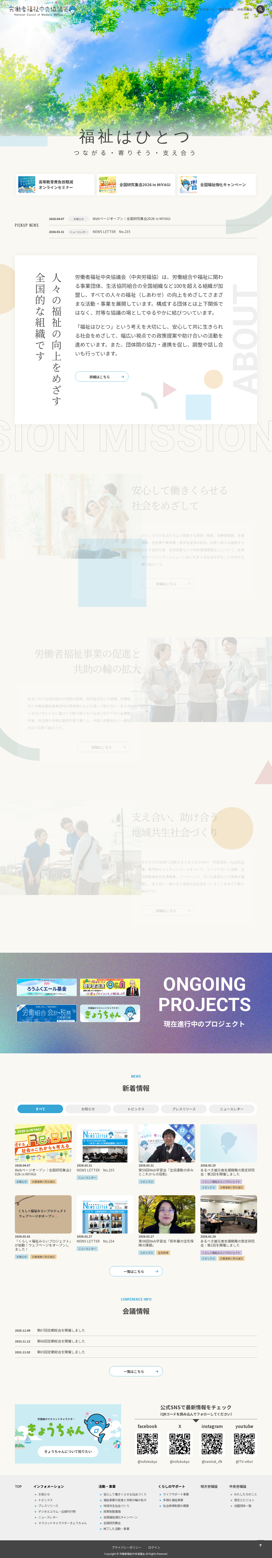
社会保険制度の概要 (176, 1506)
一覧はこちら (134, 1271)
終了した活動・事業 (116, 1529)
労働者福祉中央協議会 (132, 1553)
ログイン (154, 1547)
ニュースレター (232, 1108)
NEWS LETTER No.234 (95, 1241)
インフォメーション (148, 9)
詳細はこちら (99, 376)
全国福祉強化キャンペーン (120, 1517)
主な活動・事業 (176, 9)
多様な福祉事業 (173, 1500)
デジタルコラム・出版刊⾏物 (57, 1511)
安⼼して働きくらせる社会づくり (125, 1494)
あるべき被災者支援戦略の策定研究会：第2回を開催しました (227, 1172)
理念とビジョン (244, 1500)
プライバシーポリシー (127, 1547)
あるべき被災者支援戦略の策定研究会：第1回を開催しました (227, 1243)
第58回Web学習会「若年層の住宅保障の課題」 (166, 1243)
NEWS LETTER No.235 (95, 1169)
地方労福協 (225, 9)
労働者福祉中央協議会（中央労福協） (42, 8)
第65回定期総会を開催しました (61, 1351)
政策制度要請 (112, 1511)
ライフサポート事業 (176, 1494)
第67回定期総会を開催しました (61, 1330)
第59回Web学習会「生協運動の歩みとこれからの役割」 (166, 1172)
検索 (260, 9)
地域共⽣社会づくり (116, 1506)
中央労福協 (244, 9)
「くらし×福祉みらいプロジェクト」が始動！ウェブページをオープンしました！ (43, 1245)
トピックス (136, 1108)
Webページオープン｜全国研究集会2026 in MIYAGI (43, 1172)
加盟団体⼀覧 (242, 1506)
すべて (40, 1108)
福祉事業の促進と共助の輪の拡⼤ (125, 1500)
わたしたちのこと (245, 1494)
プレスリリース (184, 1108)
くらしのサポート (202, 9)
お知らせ (88, 1108)
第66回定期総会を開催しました (61, 1341)
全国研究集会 (112, 1523)
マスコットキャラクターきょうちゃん (62, 1523)
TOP (18, 1486)
